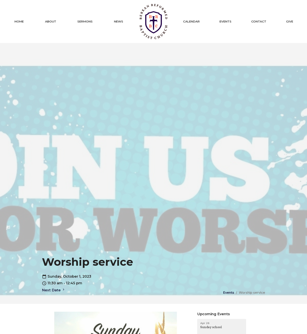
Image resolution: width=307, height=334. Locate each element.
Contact (258, 21)
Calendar (191, 21)
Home (19, 21)
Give (289, 21)
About (50, 21)
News (118, 21)
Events (225, 21)
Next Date (53, 290)
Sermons (85, 21)
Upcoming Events (213, 314)
